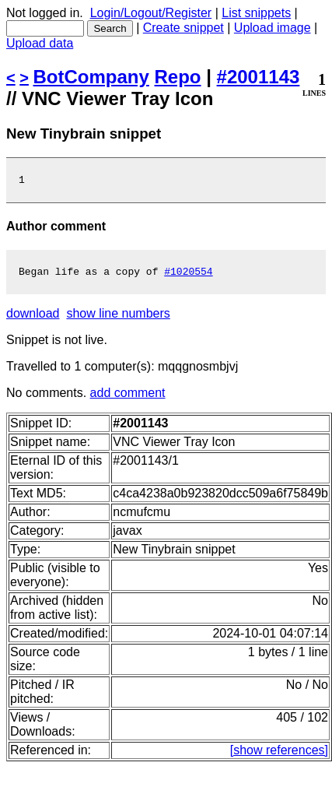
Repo (178, 76)
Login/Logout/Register (151, 12)
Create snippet (183, 27)
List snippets (256, 12)
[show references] (279, 754)
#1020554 (188, 276)
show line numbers (117, 318)
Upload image (272, 27)
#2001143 (258, 76)
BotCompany (91, 76)
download (33, 318)
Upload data (39, 43)
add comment (128, 397)
